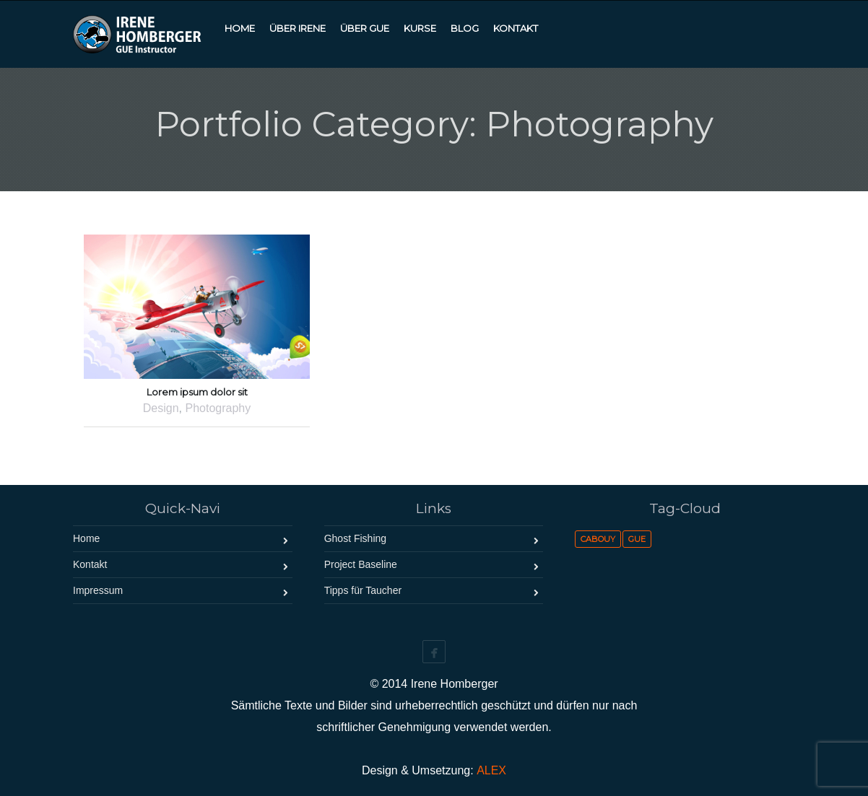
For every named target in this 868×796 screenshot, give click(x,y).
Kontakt (90, 564)
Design (161, 408)
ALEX (491, 770)
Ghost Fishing (355, 538)
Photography (218, 408)
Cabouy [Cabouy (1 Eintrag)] (598, 539)
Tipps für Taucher (363, 590)
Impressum (98, 590)
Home (86, 538)
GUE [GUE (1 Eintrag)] (637, 539)
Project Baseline (360, 564)
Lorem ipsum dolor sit (197, 392)
